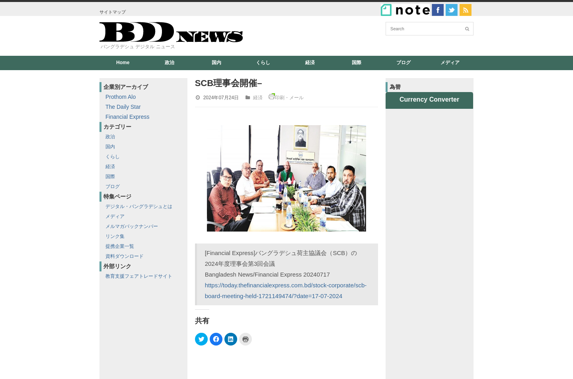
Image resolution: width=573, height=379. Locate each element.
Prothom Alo (120, 97)
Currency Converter (429, 99)
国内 (216, 62)
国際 (356, 62)
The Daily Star (123, 107)
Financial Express (127, 117)
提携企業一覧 (119, 246)
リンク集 (115, 236)
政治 (169, 62)
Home (122, 62)
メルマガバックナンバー (131, 226)
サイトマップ (112, 12)
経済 (310, 62)
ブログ (403, 62)
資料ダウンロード (124, 256)
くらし (263, 62)
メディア (450, 62)
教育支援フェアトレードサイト (138, 276)
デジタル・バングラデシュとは (138, 206)
